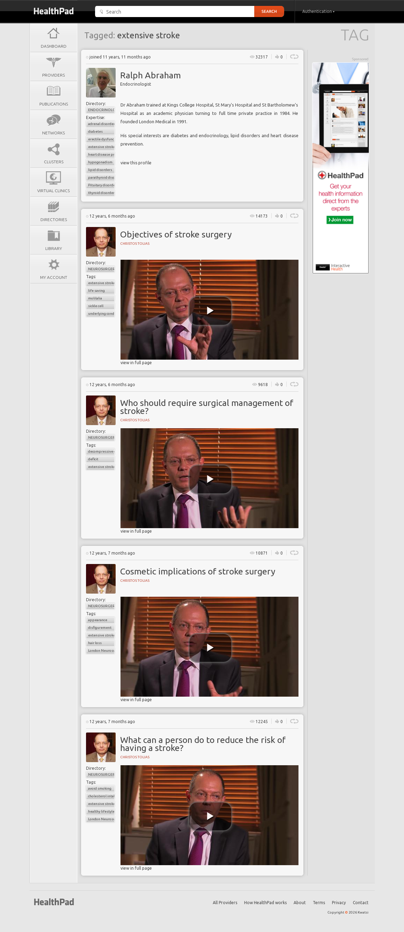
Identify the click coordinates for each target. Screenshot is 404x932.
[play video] (210, 311)
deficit (93, 459)
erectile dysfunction (101, 139)
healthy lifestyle (101, 811)
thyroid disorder (101, 193)
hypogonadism (100, 162)
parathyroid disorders (101, 177)
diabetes (95, 131)
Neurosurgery (101, 269)
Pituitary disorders (101, 185)
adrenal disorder (101, 124)
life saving (96, 290)
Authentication (318, 11)
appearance (97, 620)
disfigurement (99, 627)
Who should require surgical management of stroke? (206, 407)
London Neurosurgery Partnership (101, 650)
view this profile (136, 162)
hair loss (95, 643)
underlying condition (101, 313)
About (300, 902)
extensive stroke (101, 147)
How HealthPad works (265, 902)
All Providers (225, 902)
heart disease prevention (101, 154)
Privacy (339, 902)
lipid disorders (100, 170)
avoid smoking (99, 788)
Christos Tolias (134, 243)
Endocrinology (101, 110)
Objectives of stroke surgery (176, 234)
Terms (319, 902)
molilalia (95, 298)
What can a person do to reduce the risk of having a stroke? (203, 744)
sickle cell (95, 306)
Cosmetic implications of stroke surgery (197, 571)
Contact (360, 902)
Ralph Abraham (150, 75)
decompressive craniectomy (101, 451)
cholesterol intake (101, 796)
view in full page (136, 362)
